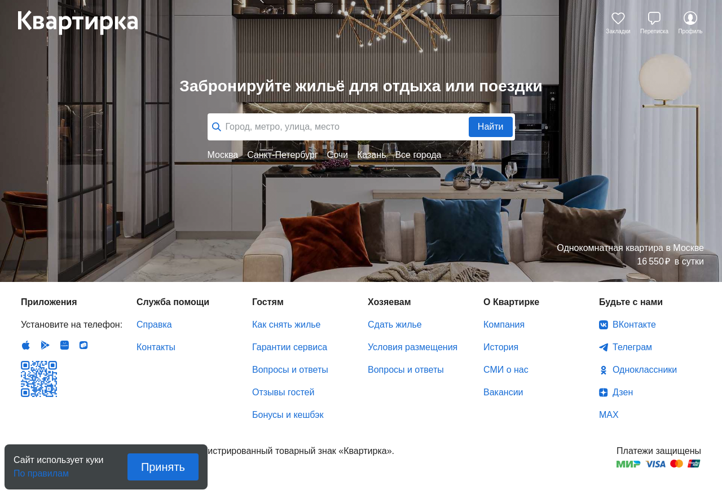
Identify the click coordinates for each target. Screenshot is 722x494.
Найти (491, 126)
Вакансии (503, 392)
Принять (163, 467)
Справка (154, 324)
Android (45, 345)
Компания (504, 324)
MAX (609, 415)
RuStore (83, 345)
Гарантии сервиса (289, 347)
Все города (418, 155)
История (500, 347)
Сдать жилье (395, 324)
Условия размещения (412, 347)
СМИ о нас (506, 369)
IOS (26, 345)
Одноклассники (645, 369)
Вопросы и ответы (290, 369)
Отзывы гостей (283, 392)
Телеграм (632, 347)
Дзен (623, 392)
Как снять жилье (286, 324)
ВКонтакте (634, 324)
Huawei (64, 345)
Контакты (156, 347)
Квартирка (85, 22)
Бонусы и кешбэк (287, 415)
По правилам (41, 470)
